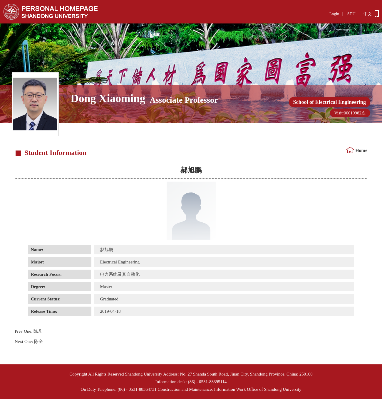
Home (361, 150)
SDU (351, 14)
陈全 (29, 341)
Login (334, 14)
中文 (367, 14)
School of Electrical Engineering (329, 102)
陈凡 (28, 331)
